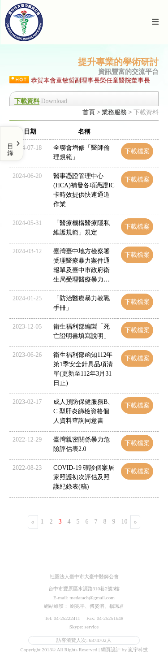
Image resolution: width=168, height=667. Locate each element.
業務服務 (114, 112)
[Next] (135, 522)
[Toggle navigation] (155, 22)
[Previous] (33, 522)
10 (124, 521)
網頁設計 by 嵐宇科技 (124, 649)
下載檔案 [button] (137, 151)
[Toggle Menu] (12, 143)
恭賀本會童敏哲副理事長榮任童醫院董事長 (90, 80)
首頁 (88, 112)
